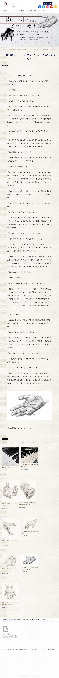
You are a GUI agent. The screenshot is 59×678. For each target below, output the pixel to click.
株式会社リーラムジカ (27, 676)
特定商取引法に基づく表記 (14, 619)
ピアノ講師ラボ (6, 649)
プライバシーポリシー (26, 619)
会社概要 (5, 619)
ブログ (52, 649)
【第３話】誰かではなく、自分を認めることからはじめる (44, 49)
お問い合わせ (36, 619)
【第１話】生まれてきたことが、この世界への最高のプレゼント (15, 49)
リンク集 (43, 619)
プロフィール (46, 649)
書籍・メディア (38, 649)
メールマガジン (14, 649)
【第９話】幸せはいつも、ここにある (10, 467)
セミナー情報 (30, 649)
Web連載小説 (22, 649)
